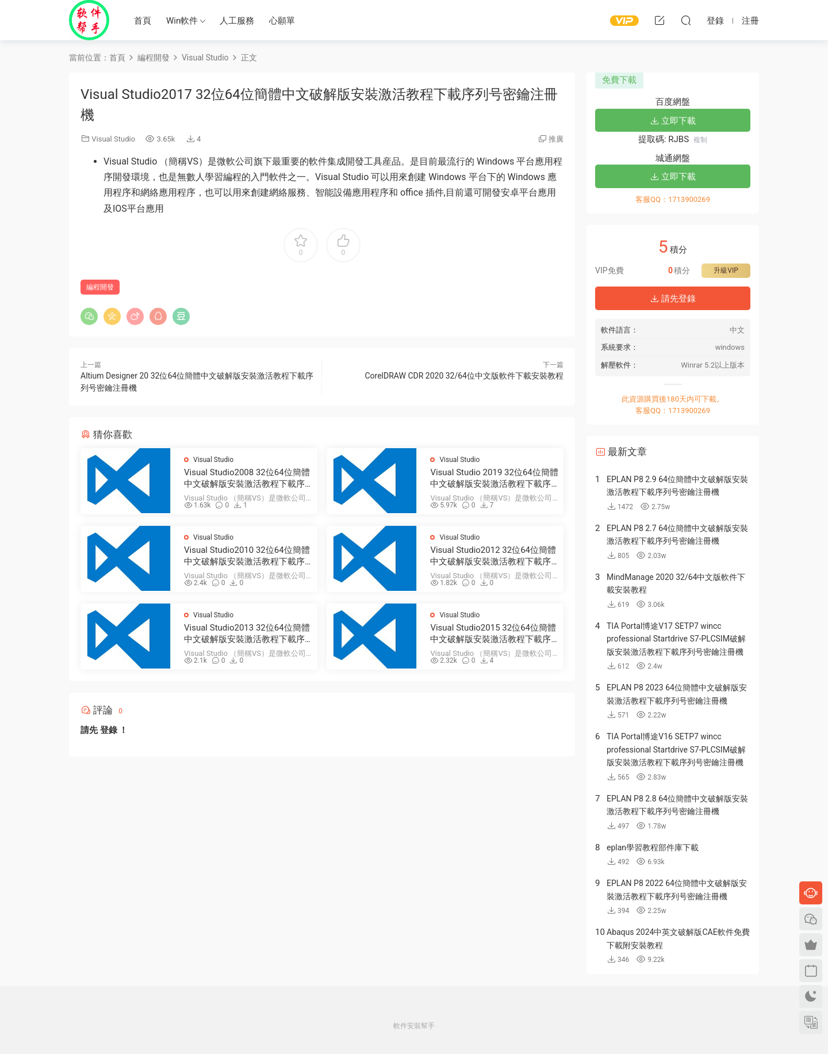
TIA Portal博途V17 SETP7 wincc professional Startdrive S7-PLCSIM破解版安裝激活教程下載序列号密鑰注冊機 (676, 638)
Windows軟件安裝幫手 (89, 20)
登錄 (108, 730)
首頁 (142, 21)
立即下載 (673, 121)
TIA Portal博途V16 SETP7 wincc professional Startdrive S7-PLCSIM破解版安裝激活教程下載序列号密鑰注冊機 (676, 749)
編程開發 (100, 287)
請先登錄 (673, 298)
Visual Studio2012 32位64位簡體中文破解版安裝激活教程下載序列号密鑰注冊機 (493, 556)
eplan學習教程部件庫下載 (653, 847)
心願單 (282, 21)
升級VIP (726, 270)
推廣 (556, 139)
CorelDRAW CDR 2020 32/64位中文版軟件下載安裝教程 (464, 375)
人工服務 (237, 21)
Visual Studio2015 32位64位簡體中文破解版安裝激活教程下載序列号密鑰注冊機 (493, 634)
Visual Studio (113, 139)
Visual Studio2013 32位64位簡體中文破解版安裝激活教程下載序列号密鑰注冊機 (247, 634)
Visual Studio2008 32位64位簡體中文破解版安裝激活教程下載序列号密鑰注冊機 (247, 478)
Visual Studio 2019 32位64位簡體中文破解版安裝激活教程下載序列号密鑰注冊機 (494, 478)
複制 (700, 140)
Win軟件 (182, 21)
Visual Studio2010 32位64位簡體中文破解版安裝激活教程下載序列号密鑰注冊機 (247, 556)
